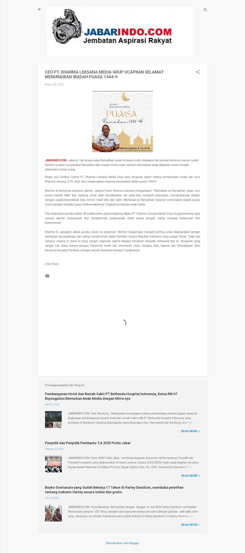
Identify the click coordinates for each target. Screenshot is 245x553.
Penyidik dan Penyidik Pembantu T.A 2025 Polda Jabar (88, 443)
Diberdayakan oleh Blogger (122, 543)
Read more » (190, 431)
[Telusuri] (205, 10)
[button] (197, 72)
